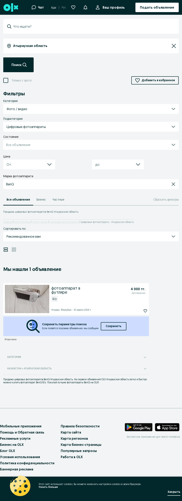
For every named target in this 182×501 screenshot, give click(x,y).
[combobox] (93, 26)
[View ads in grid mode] (13, 249)
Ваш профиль (112, 7)
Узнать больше (48, 486)
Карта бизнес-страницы (81, 445)
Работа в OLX (72, 457)
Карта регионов (74, 438)
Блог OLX (7, 451)
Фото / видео (40, 222)
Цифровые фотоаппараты (64, 222)
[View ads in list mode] (5, 249)
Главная (7, 222)
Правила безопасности (80, 426)
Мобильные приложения (20, 426)
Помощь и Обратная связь (22, 432)
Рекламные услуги (15, 438)
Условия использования (20, 457)
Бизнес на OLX (12, 445)
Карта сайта (71, 432)
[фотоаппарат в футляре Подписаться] (136, 311)
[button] (85, 7)
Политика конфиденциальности (27, 463)
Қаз (53, 7)
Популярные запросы (79, 451)
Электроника (22, 222)
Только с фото (21, 80)
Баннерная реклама (16, 469)
